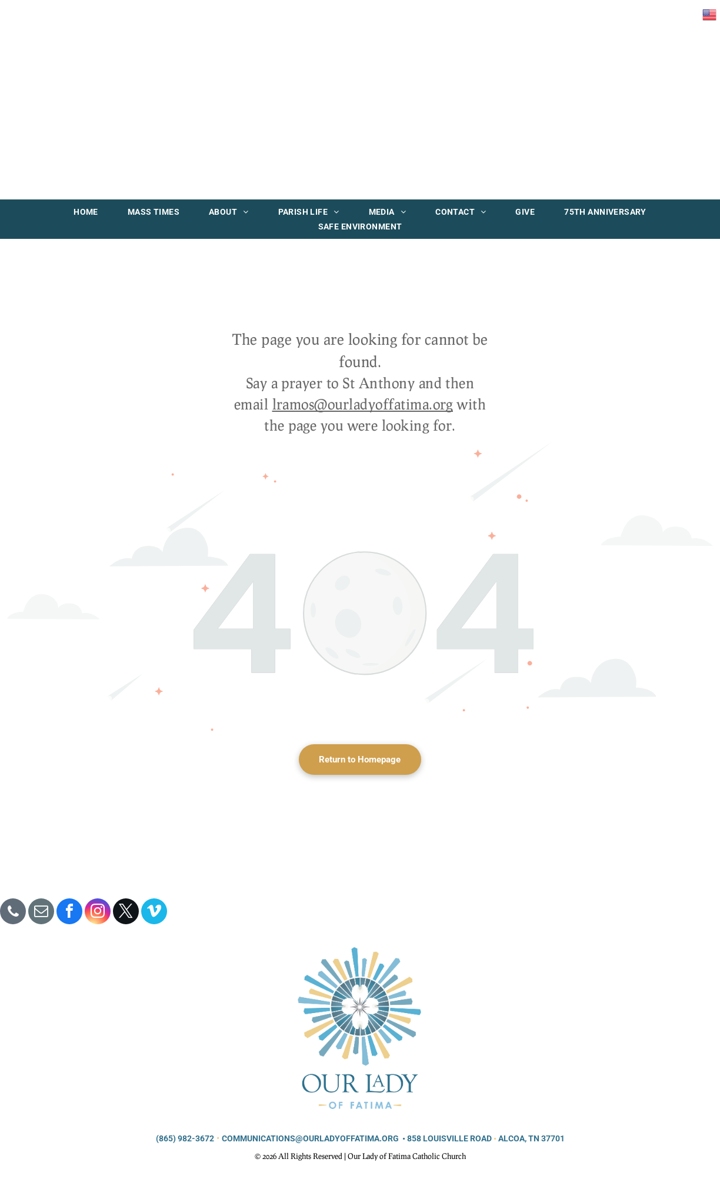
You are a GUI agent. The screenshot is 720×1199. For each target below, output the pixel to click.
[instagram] (98, 912)
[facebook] (69, 912)
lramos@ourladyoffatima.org (362, 403)
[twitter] (126, 912)
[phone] (13, 912)
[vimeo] (154, 912)
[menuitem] (86, 211)
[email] (41, 912)
